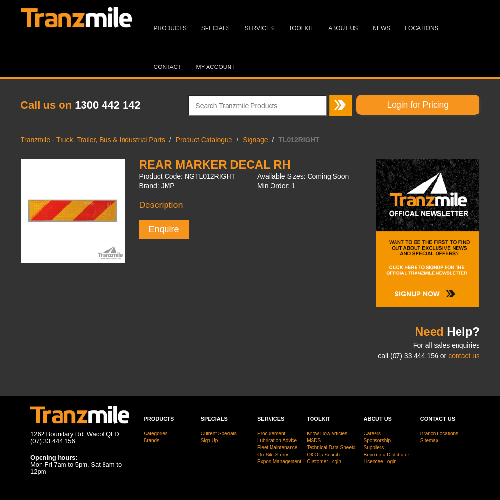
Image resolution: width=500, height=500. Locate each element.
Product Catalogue (204, 140)
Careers (372, 433)
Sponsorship (377, 440)
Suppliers (374, 447)
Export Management (279, 461)
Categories (155, 433)
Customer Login (324, 461)
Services (259, 28)
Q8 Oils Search (323, 454)
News (381, 28)
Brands (152, 440)
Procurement (271, 433)
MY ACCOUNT (215, 67)
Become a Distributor (386, 454)
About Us (343, 28)
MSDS (314, 440)
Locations (421, 28)
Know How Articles (327, 433)
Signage (255, 140)
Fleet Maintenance (277, 447)
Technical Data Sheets (331, 447)
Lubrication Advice (277, 440)
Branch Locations (439, 433)
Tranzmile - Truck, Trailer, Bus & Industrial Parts (93, 140)
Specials (215, 28)
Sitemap (429, 440)
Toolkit (301, 28)
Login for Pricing (418, 105)
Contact (168, 67)
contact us (463, 356)
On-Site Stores (273, 454)
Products (170, 28)
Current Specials (219, 433)
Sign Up (209, 440)
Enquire (164, 229)
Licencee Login (380, 461)
